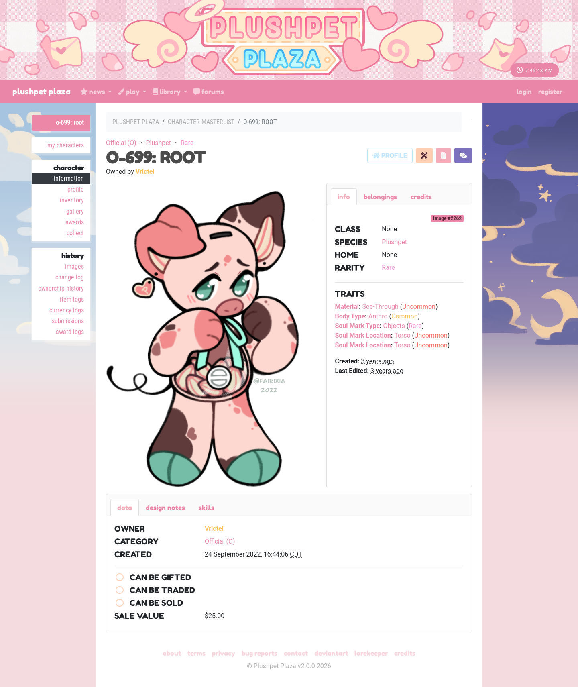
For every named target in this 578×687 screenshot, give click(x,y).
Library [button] (167, 92)
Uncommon (419, 306)
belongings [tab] (380, 197)
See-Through (380, 306)
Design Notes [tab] (165, 508)
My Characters (65, 145)
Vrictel (145, 171)
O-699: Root (70, 122)
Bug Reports (259, 653)
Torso (402, 335)
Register (550, 92)
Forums (208, 92)
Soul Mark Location (363, 335)
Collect (75, 233)
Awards (74, 222)
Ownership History (61, 288)
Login (524, 92)
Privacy (223, 653)
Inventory (72, 200)
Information (69, 178)
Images (74, 266)
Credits (404, 653)
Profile (75, 189)
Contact (296, 653)
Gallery (75, 211)
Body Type (350, 316)
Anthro (378, 316)
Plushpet (158, 143)
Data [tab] (124, 508)
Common (404, 316)
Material (347, 306)
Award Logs (70, 332)
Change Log (69, 277)
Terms (196, 653)
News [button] (93, 92)
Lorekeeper (371, 653)
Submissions (68, 321)
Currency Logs (66, 310)
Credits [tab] (421, 197)
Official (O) (121, 143)
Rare (187, 143)
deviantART (331, 653)
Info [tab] (344, 197)
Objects (394, 326)
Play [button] (129, 92)
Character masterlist (201, 122)
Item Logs (72, 299)
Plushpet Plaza (41, 91)
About (172, 653)
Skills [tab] (206, 508)
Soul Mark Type (357, 326)
